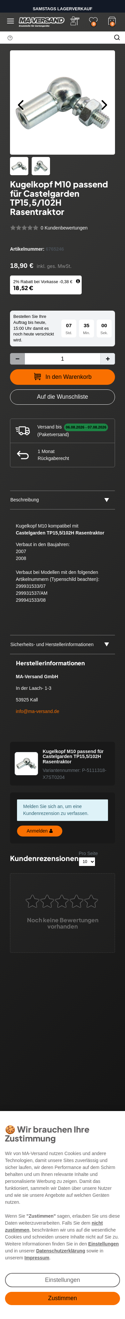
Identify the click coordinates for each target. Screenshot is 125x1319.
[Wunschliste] (93, 20)
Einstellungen (62, 1280)
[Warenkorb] (112, 20)
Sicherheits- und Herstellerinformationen (52, 644)
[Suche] (117, 37)
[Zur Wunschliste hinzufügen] (62, 397)
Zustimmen (62, 1298)
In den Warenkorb (62, 376)
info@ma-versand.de (37, 711)
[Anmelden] (74, 20)
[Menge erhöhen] (107, 359)
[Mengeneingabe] (62, 359)
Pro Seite (88, 853)
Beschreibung (24, 499)
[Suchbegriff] (54, 37)
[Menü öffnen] (10, 21)
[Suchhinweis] (10, 37)
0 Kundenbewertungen (64, 227)
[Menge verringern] (17, 359)
